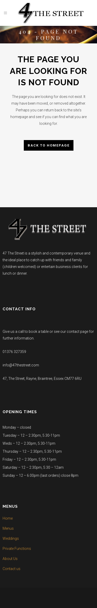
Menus (8, 528)
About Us (10, 559)
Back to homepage (49, 145)
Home (8, 518)
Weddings (11, 538)
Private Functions (17, 549)
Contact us (11, 569)
